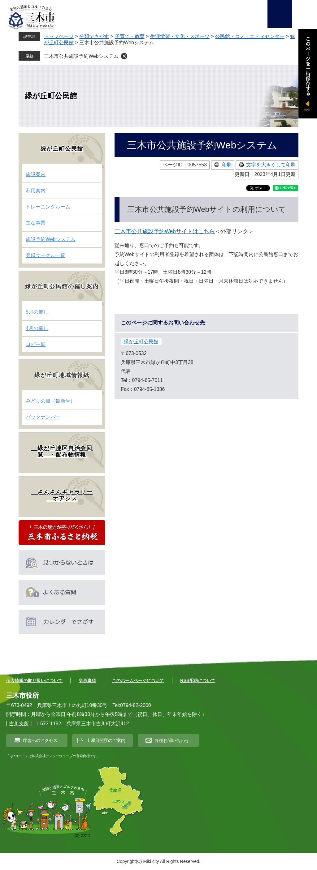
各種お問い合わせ (171, 740)
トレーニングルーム (48, 206)
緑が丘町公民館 (51, 95)
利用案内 (36, 190)
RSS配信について (197, 680)
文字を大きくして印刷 (271, 164)
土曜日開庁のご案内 (105, 740)
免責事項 (87, 680)
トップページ (59, 36)
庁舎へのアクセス (40, 740)
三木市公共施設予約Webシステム (81, 56)
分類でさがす (94, 36)
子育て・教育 (130, 36)
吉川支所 (19, 723)
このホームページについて (138, 680)
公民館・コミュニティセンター (249, 36)
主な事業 (36, 222)
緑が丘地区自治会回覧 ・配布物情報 (62, 451)
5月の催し (37, 312)
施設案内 (36, 174)
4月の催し (37, 328)
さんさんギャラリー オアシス (62, 495)
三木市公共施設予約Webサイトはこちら (165, 231)
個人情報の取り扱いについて (34, 680)
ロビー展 (36, 344)
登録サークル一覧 (45, 255)
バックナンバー (43, 417)
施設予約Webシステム (51, 239)
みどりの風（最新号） (50, 401)
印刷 (227, 164)
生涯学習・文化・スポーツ (180, 36)
